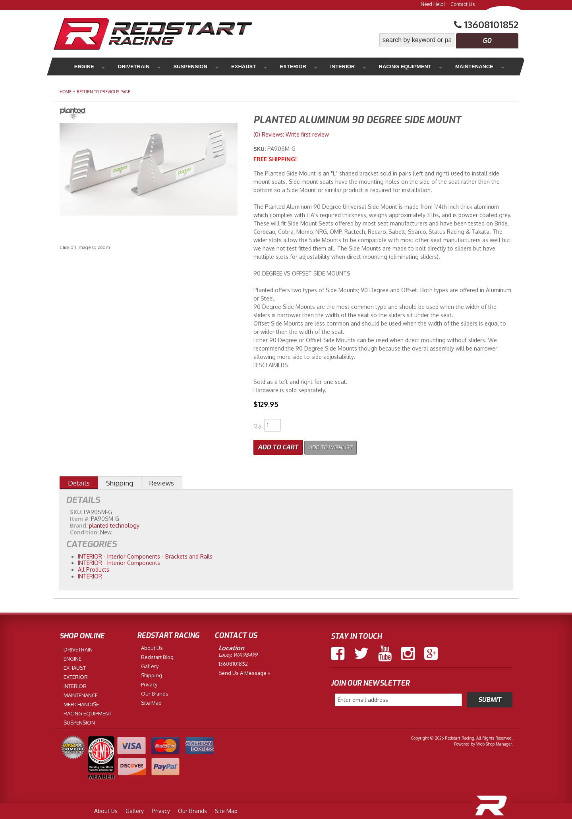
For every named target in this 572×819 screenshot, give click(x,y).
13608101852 (233, 662)
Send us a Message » (244, 671)
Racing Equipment (354, 66)
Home (66, 91)
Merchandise (473, 66)
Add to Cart (278, 445)
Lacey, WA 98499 (237, 653)
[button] (448, 40)
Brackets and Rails (189, 554)
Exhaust (217, 66)
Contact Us (462, 4)
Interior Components (133, 554)
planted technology (114, 523)
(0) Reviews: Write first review (291, 134)
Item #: (80, 517)
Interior (298, 66)
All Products (93, 568)
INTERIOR (90, 554)
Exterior (258, 66)
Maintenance (417, 66)
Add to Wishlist (335, 445)
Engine (83, 66)
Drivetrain (124, 66)
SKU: (260, 148)
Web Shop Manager (494, 742)
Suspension (172, 66)
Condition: (84, 530)
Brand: (78, 523)
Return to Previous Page (103, 91)
